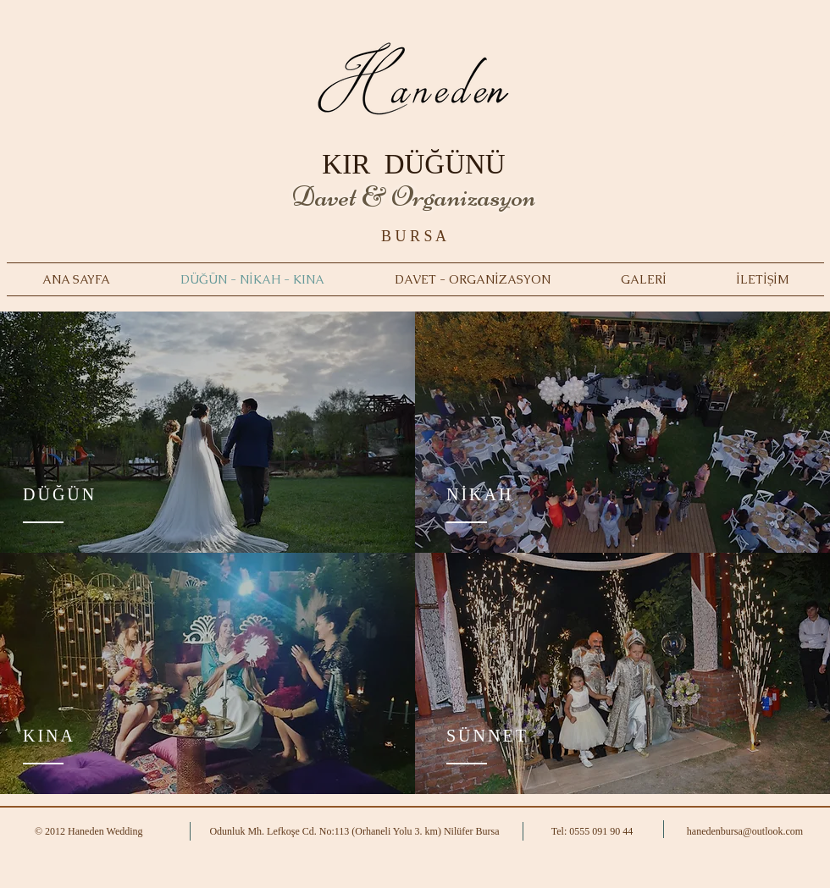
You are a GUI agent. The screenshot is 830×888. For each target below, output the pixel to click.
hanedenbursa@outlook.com (745, 831)
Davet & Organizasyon (413, 196)
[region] (207, 432)
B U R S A (413, 236)
